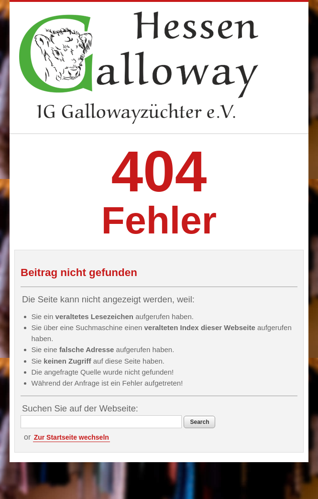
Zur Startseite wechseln (71, 437)
